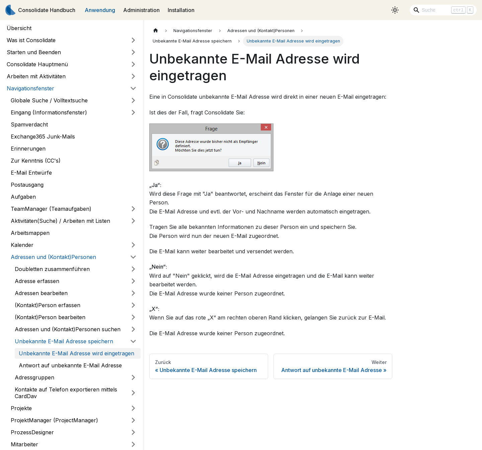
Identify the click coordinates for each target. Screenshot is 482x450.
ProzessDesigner (32, 432)
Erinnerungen (28, 148)
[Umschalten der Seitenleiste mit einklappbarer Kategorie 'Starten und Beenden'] (133, 52)
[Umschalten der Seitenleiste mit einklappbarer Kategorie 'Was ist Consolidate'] (133, 40)
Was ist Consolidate (31, 40)
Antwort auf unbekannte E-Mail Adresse (70, 365)
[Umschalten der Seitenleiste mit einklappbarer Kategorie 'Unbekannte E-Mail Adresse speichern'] (133, 341)
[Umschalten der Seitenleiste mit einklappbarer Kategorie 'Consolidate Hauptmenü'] (133, 64)
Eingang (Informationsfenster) (49, 112)
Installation (181, 10)
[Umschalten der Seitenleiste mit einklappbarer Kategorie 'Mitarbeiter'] (133, 444)
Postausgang (27, 184)
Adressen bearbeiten (41, 293)
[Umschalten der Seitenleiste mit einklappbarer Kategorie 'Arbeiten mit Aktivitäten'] (133, 76)
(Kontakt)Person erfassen (47, 305)
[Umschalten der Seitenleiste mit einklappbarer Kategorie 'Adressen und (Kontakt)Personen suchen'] (133, 329)
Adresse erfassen (37, 281)
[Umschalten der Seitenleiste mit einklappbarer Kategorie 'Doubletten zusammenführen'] (133, 269)
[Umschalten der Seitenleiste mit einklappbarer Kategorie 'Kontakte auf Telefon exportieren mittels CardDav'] (133, 392)
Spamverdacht (29, 124)
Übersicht (19, 28)
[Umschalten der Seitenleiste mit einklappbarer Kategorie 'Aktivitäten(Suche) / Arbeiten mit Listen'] (133, 220)
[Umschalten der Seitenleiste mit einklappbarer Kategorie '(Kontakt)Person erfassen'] (133, 305)
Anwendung (100, 10)
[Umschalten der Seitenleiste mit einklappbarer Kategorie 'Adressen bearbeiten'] (133, 293)
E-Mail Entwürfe (31, 172)
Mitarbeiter (24, 444)
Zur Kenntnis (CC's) (36, 160)
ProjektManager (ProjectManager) (54, 420)
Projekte (21, 408)
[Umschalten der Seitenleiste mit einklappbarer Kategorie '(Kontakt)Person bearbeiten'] (133, 317)
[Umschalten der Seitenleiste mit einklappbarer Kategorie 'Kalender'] (133, 245)
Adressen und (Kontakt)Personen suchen (67, 329)
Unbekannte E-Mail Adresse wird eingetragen (76, 353)
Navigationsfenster (30, 88)
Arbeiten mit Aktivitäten (36, 76)
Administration (141, 10)
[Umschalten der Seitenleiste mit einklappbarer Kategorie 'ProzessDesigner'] (133, 432)
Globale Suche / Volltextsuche (49, 100)
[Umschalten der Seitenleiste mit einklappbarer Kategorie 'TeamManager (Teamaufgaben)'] (133, 208)
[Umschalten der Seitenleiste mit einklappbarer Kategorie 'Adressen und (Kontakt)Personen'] (133, 257)
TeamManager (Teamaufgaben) (51, 208)
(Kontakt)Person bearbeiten (50, 317)
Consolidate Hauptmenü (37, 64)
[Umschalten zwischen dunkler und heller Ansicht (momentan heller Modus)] (395, 10)
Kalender (22, 245)
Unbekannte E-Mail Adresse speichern (64, 341)
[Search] (443, 10)
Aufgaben (23, 196)
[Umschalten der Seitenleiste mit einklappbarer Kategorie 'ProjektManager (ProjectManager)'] (133, 420)
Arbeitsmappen (30, 233)
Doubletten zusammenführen (52, 269)
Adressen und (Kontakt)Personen (53, 257)
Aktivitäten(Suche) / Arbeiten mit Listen (60, 220)
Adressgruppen (34, 377)
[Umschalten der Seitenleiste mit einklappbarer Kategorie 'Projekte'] (133, 408)
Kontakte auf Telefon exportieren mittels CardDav (66, 392)
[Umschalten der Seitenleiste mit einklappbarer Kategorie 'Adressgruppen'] (133, 377)
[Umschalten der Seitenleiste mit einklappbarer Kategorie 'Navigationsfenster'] (133, 88)
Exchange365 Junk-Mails (43, 136)
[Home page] (155, 30)
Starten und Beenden (34, 52)
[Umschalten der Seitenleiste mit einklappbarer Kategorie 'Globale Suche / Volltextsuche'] (133, 100)
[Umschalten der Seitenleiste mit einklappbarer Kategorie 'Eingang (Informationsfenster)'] (133, 112)
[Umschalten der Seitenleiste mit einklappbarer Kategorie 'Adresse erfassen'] (133, 281)
